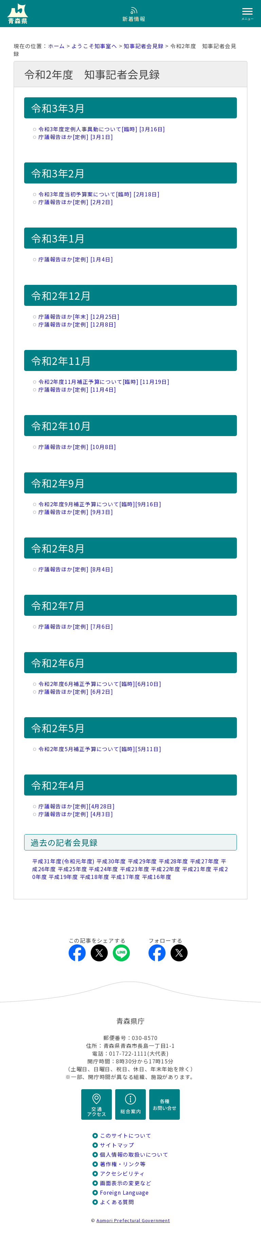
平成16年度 (157, 877)
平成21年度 (197, 869)
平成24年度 (103, 869)
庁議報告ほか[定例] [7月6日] (75, 626)
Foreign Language (124, 1192)
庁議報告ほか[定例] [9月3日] (75, 512)
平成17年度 (125, 877)
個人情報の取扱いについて (134, 1154)
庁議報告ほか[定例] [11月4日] (77, 389)
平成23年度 (135, 869)
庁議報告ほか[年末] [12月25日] (79, 316)
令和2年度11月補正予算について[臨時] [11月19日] (104, 382)
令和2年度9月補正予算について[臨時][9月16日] (99, 504)
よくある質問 (117, 1202)
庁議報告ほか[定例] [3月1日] (75, 137)
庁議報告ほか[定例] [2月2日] (75, 202)
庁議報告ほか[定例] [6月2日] (75, 692)
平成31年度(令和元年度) (63, 861)
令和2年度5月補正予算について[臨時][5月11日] (99, 749)
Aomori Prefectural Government (133, 1220)
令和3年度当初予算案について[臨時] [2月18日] (98, 194)
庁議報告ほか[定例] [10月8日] (77, 447)
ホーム (56, 46)
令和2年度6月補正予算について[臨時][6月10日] (99, 684)
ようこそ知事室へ (94, 46)
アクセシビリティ (122, 1173)
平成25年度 (72, 869)
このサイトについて (125, 1135)
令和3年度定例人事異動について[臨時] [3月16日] (101, 129)
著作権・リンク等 (122, 1164)
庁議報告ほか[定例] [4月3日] (75, 814)
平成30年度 (111, 861)
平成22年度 (165, 869)
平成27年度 (205, 861)
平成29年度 (142, 861)
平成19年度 (63, 877)
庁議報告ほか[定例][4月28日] (76, 806)
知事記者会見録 (144, 46)
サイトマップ (117, 1145)
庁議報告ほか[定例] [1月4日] (75, 259)
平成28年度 (173, 861)
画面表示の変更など (125, 1183)
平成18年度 (94, 877)
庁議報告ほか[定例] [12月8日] (77, 324)
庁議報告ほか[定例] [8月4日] (75, 569)
